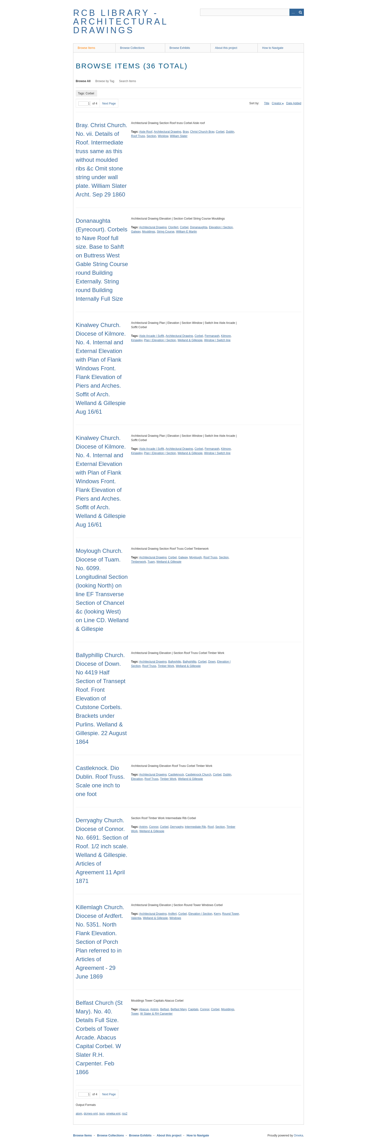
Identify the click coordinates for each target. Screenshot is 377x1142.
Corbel (220, 131)
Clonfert (173, 227)
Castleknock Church (198, 774)
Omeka (298, 1135)
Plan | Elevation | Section (160, 340)
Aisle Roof (145, 131)
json (102, 1113)
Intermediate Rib (195, 827)
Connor (153, 827)
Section (151, 136)
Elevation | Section (221, 227)
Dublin (230, 131)
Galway (135, 231)
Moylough (195, 557)
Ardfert (172, 913)
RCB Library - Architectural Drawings (120, 21)
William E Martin (186, 231)
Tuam (151, 561)
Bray (185, 131)
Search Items (127, 81)
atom (79, 1113)
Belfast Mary (179, 1009)
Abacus (144, 1009)
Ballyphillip (189, 661)
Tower (134, 1013)
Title (266, 103)
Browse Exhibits (180, 48)
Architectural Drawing (167, 131)
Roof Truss (138, 136)
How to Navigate (272, 48)
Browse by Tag (104, 81)
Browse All (83, 81)
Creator (276, 103)
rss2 (124, 1113)
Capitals (193, 1009)
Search (300, 12)
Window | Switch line (217, 340)
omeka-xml (113, 1113)
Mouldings (148, 231)
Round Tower (230, 913)
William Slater (178, 136)
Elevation (137, 779)
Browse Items (86, 48)
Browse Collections (132, 48)
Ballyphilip (174, 661)
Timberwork (138, 561)
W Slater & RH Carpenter (156, 1013)
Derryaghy (176, 827)
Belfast (164, 1009)
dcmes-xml (91, 1113)
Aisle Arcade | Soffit (151, 336)
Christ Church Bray (202, 131)
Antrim (143, 827)
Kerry (217, 913)
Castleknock (176, 774)
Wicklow (163, 136)
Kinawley (136, 340)
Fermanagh (212, 336)
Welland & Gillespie (189, 340)
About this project (226, 48)
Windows (175, 918)
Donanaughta (198, 227)
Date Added (293, 103)
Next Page (109, 103)
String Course (165, 231)
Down (212, 661)
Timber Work (166, 666)
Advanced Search (293, 12)
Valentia (136, 918)
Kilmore (226, 336)
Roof (210, 827)
